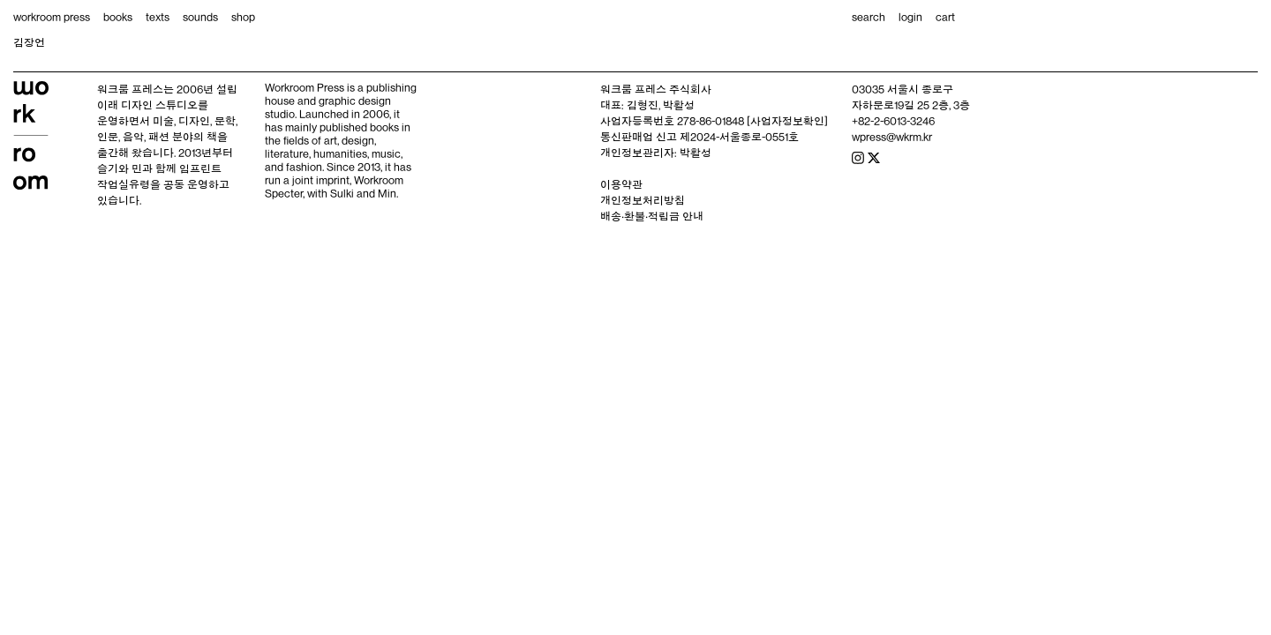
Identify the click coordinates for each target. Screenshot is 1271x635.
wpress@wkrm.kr (892, 136)
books (117, 16)
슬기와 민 (119, 168)
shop (243, 16)
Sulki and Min (363, 193)
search (868, 16)
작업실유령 (123, 184)
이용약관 (621, 184)
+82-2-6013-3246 (893, 121)
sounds (200, 16)
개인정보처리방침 (642, 200)
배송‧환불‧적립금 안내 (651, 216)
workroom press (51, 16)
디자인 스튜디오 (159, 105)
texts (157, 16)
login (910, 16)
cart (945, 16)
